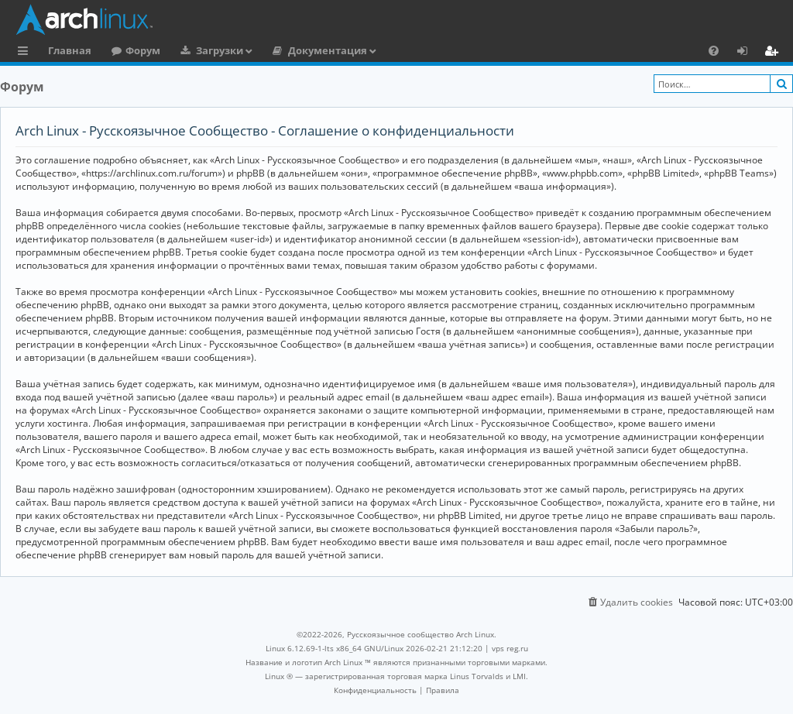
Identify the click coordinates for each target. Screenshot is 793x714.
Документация (327, 50)
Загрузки (219, 50)
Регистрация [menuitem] (774, 52)
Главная (69, 50)
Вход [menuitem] (747, 52)
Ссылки (26, 52)
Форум (142, 50)
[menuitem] (714, 50)
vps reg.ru (510, 648)
